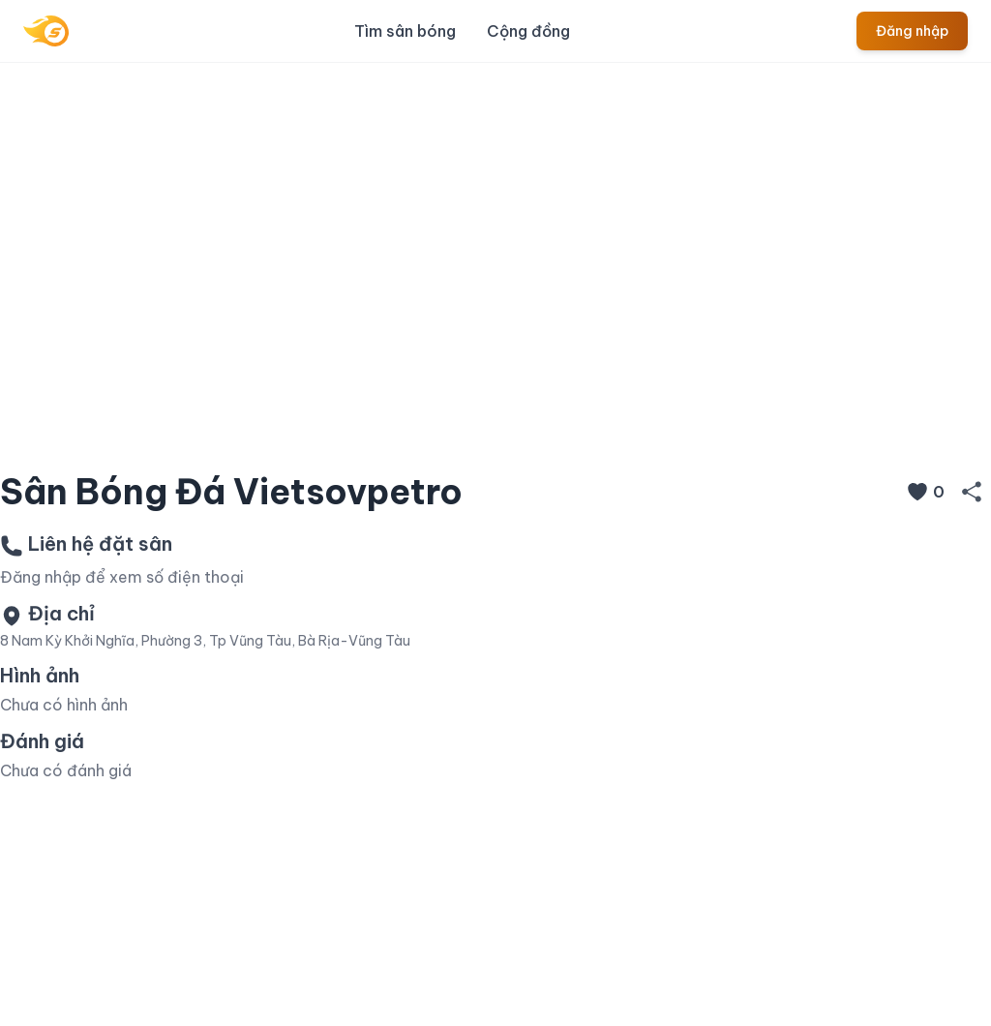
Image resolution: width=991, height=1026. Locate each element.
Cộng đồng (528, 31)
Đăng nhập (912, 31)
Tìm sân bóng (405, 31)
